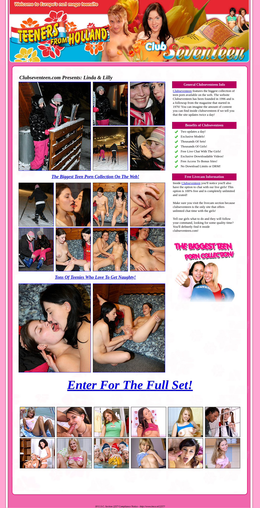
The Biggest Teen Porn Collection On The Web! (95, 176)
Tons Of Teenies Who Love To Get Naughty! (95, 277)
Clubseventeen (182, 91)
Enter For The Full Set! (130, 385)
